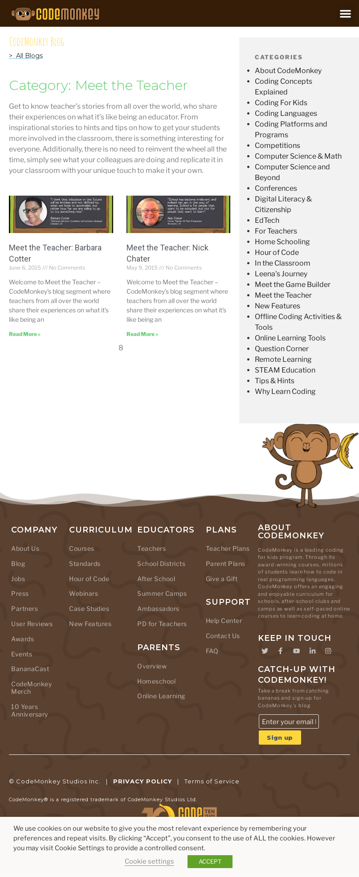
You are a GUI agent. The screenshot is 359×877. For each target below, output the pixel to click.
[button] (345, 13)
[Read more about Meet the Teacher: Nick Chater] (142, 334)
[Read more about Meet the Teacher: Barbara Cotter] (25, 334)
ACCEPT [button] (210, 861)
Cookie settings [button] (149, 861)
